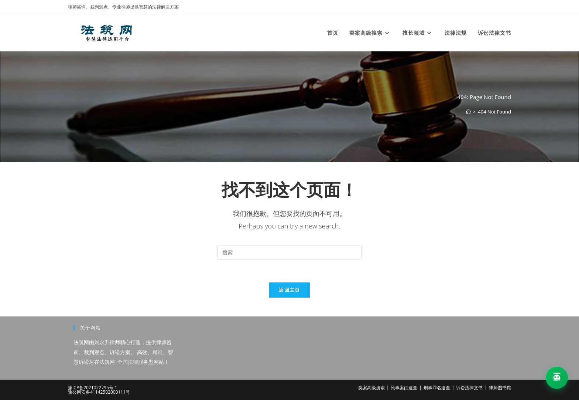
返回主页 (289, 290)
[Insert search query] (289, 252)
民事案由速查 (404, 387)
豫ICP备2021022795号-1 (92, 387)
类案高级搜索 (371, 387)
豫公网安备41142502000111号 (99, 392)
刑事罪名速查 (437, 387)
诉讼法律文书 (469, 387)
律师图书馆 (500, 387)
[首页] (468, 111)
